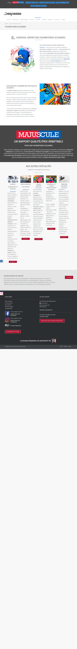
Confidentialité (8, 308)
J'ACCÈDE (69, 277)
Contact (60, 19)
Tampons (48, 19)
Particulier (15, 19)
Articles (30, 19)
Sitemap (65, 346)
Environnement (9, 303)
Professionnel (23, 19)
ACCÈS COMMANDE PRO (62, 2)
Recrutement (8, 305)
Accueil (9, 19)
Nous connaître (8, 301)
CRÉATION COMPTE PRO (32, 2)
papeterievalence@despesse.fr (48, 301)
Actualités (54, 19)
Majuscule (67, 59)
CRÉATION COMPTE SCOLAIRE (47, 2)
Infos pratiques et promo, (21, 313)
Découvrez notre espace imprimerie (52, 321)
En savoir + (13, 261)
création (42, 19)
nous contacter (55, 61)
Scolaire (36, 19)
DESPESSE (42, 47)
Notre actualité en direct (21, 320)
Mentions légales (9, 306)
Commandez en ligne (13, 331)
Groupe (10, 2)
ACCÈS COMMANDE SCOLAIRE (38, 6)
